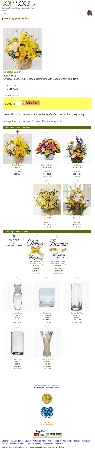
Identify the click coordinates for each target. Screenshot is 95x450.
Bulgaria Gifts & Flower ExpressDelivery (18, 8)
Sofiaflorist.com (53, 385)
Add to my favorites (11, 95)
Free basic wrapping (14, 245)
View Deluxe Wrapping (36, 261)
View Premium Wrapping (58, 261)
